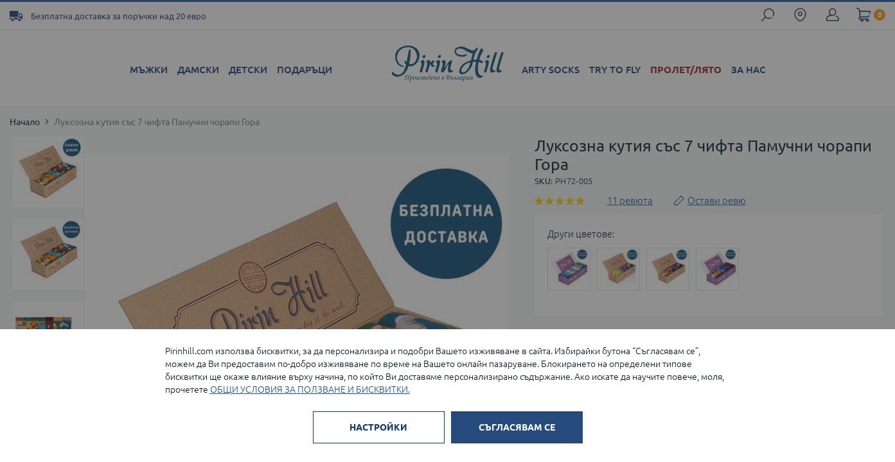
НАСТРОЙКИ (378, 427)
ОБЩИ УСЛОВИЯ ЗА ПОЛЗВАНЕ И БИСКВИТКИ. (310, 389)
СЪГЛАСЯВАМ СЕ (517, 427)
